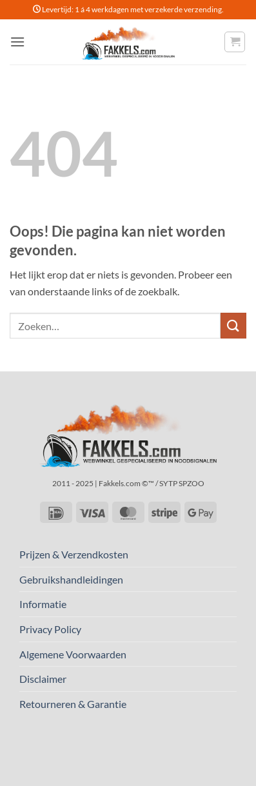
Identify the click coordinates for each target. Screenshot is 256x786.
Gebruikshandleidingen (71, 579)
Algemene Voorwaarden (72, 654)
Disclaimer (42, 679)
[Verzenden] (233, 325)
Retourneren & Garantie (72, 704)
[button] (17, 41)
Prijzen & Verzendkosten (73, 554)
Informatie (42, 604)
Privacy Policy (50, 629)
